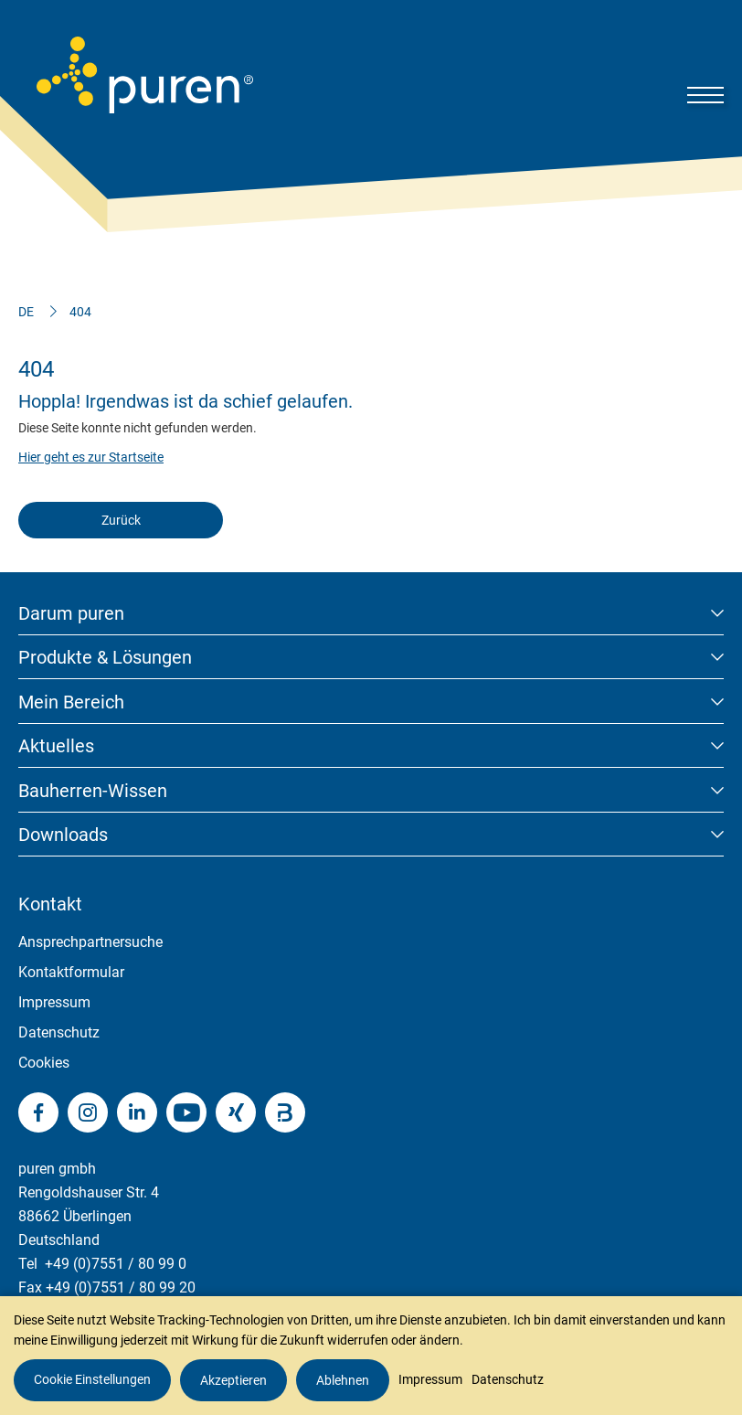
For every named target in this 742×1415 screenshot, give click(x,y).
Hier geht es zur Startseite (91, 457)
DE (26, 311)
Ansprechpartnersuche (90, 942)
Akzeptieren (233, 1380)
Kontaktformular (71, 972)
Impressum (54, 1002)
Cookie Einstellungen (92, 1379)
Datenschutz (59, 1032)
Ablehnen (342, 1380)
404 (80, 311)
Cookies (43, 1062)
